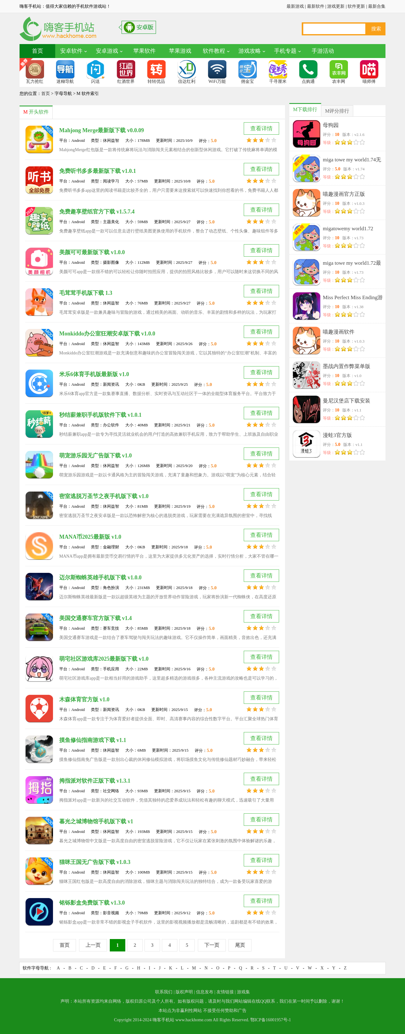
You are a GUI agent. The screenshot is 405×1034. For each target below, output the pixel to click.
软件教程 (214, 51)
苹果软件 (144, 51)
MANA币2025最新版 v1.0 (90, 537)
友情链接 (225, 992)
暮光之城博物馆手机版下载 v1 (96, 821)
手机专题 (285, 51)
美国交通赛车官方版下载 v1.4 (95, 618)
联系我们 (163, 992)
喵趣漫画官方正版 (344, 194)
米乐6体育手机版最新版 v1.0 (94, 374)
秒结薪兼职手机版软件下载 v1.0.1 (100, 415)
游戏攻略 (249, 51)
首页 (37, 51)
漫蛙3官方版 (337, 435)
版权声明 (184, 992)
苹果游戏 (180, 51)
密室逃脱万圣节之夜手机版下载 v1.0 (104, 496)
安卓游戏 (107, 51)
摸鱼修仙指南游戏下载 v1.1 (92, 740)
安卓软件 (71, 51)
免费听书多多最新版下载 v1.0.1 (97, 171)
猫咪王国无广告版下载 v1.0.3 (95, 862)
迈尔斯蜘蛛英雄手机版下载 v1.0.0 (100, 577)
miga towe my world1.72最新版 (352, 264)
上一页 (93, 945)
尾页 (240, 945)
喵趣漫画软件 (338, 332)
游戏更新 (336, 6)
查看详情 (261, 128)
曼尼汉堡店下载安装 (346, 401)
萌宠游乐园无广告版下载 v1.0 (95, 455)
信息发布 (204, 992)
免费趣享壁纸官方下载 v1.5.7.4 (97, 212)
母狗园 (331, 125)
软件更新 (356, 6)
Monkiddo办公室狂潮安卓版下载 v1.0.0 (107, 333)
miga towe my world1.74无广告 (352, 161)
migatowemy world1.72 (348, 229)
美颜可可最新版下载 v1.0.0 (92, 252)
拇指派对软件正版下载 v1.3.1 (95, 781)
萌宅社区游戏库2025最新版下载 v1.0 (104, 659)
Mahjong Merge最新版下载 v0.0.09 (101, 130)
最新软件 (315, 6)
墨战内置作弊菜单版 (346, 366)
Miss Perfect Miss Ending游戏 (353, 298)
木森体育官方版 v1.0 (84, 699)
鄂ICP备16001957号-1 (270, 1020)
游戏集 (243, 992)
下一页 (211, 945)
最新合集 (376, 6)
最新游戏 (295, 6)
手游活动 (323, 51)
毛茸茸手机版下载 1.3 (85, 293)
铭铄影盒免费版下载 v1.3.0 (92, 903)
